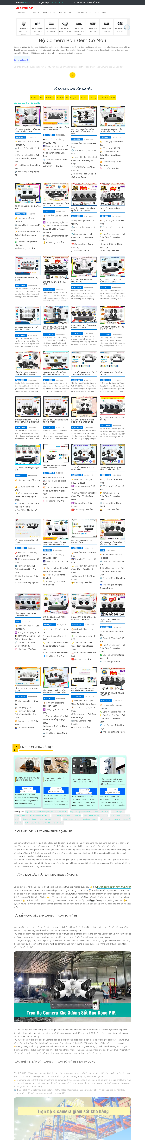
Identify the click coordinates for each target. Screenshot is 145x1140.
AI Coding (93, 98)
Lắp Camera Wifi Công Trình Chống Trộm (56, 421)
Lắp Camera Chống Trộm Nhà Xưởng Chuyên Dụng (54, 692)
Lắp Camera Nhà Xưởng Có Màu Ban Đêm (83, 281)
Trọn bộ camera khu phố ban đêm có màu (26, 329)
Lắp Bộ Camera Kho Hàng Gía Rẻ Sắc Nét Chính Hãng (83, 690)
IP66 (41, 98)
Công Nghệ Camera (83, 12)
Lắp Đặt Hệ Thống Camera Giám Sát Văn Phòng (41, 819)
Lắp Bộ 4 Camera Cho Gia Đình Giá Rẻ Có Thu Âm (26, 374)
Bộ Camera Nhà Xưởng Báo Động (27, 542)
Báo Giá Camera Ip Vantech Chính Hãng (84, 781)
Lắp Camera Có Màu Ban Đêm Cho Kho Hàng (112, 328)
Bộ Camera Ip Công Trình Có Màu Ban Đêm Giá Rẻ (112, 544)
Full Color (84, 98)
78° (67, 98)
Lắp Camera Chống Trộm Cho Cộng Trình (54, 618)
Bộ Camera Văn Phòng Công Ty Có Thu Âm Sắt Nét (56, 205)
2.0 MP (100, 98)
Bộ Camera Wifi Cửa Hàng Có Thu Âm (112, 374)
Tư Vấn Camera (100, 12)
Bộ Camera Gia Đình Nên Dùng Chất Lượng (110, 281)
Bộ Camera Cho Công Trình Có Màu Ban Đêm (83, 327)
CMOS (113, 98)
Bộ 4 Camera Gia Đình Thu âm (96, 816)
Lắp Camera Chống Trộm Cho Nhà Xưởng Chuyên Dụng (82, 132)
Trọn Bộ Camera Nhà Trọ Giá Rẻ (26, 279)
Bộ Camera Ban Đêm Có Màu (73, 89)
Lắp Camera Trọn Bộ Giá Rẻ (27, 103)
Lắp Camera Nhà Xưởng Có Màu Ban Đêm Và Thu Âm (55, 328)
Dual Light (60, 98)
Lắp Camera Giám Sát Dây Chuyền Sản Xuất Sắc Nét (111, 131)
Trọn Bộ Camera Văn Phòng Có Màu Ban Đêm (56, 128)
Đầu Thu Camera (65, 12)
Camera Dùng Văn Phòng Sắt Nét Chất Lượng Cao (54, 374)
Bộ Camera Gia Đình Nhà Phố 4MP (28, 207)
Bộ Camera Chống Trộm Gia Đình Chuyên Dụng (27, 131)
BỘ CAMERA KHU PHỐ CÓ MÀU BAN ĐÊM (112, 419)
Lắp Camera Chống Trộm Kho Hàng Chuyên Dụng (82, 421)
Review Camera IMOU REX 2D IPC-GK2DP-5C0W (28, 779)
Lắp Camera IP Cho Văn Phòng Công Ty (81, 542)
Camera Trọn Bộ (49, 12)
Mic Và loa (34, 98)
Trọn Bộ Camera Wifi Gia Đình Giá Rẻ (82, 469)
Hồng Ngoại (74, 98)
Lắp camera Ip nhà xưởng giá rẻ (26, 690)
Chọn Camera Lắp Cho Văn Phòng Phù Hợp (80, 819)
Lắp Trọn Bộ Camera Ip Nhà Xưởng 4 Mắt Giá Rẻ (89, 812)
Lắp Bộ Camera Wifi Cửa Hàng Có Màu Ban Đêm (110, 469)
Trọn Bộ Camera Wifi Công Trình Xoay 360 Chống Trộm (27, 421)
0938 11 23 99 (29, 2)
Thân (107, 98)
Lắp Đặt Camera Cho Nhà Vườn (54, 283)
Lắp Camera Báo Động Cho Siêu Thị (66, 816)
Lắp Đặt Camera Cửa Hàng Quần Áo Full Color (83, 210)
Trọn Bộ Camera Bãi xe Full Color (112, 209)
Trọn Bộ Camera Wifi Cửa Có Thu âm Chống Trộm (84, 374)
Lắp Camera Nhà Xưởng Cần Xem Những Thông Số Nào (113, 781)
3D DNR (48, 98)
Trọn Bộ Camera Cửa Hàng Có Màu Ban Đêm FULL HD (55, 544)
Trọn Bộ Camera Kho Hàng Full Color (112, 694)
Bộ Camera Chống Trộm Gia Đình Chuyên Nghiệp (83, 618)
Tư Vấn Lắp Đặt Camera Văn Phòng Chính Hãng (44, 823)
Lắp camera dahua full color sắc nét (25, 615)
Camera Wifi (20, 12)
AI (54, 98)
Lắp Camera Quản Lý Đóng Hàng (55, 780)
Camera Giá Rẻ (56, 2)
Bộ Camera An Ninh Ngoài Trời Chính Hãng (54, 466)
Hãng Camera (34, 12)
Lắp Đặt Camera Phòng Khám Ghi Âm (110, 620)
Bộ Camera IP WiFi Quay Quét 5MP (28, 469)
